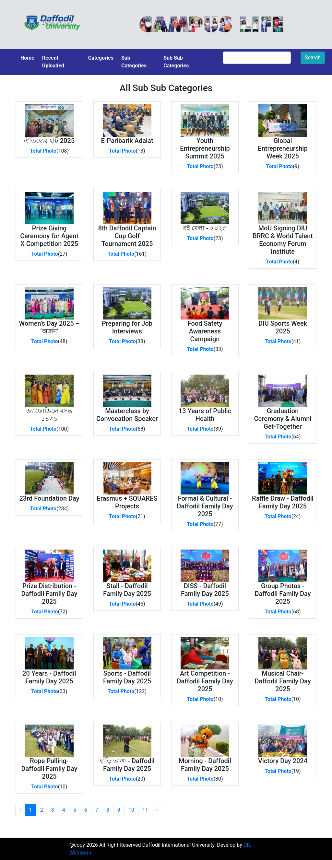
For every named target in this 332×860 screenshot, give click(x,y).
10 (131, 810)
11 (145, 810)
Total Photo (43, 151)
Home (27, 58)
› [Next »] (157, 810)
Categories (100, 58)
